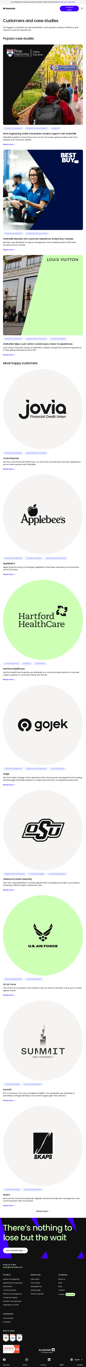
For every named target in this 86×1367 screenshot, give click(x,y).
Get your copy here (67, 2)
